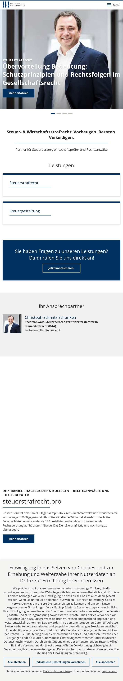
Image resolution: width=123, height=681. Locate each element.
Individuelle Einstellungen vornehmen (61, 662)
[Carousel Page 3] (64, 113)
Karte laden (61, 506)
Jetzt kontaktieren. (61, 268)
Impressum (109, 671)
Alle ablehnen (17, 662)
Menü (113, 5)
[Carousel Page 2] (59, 113)
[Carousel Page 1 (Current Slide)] (53, 113)
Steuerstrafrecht (24, 182)
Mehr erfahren (18, 93)
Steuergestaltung (25, 210)
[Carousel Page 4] (70, 113)
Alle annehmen (105, 662)
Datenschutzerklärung (78, 497)
